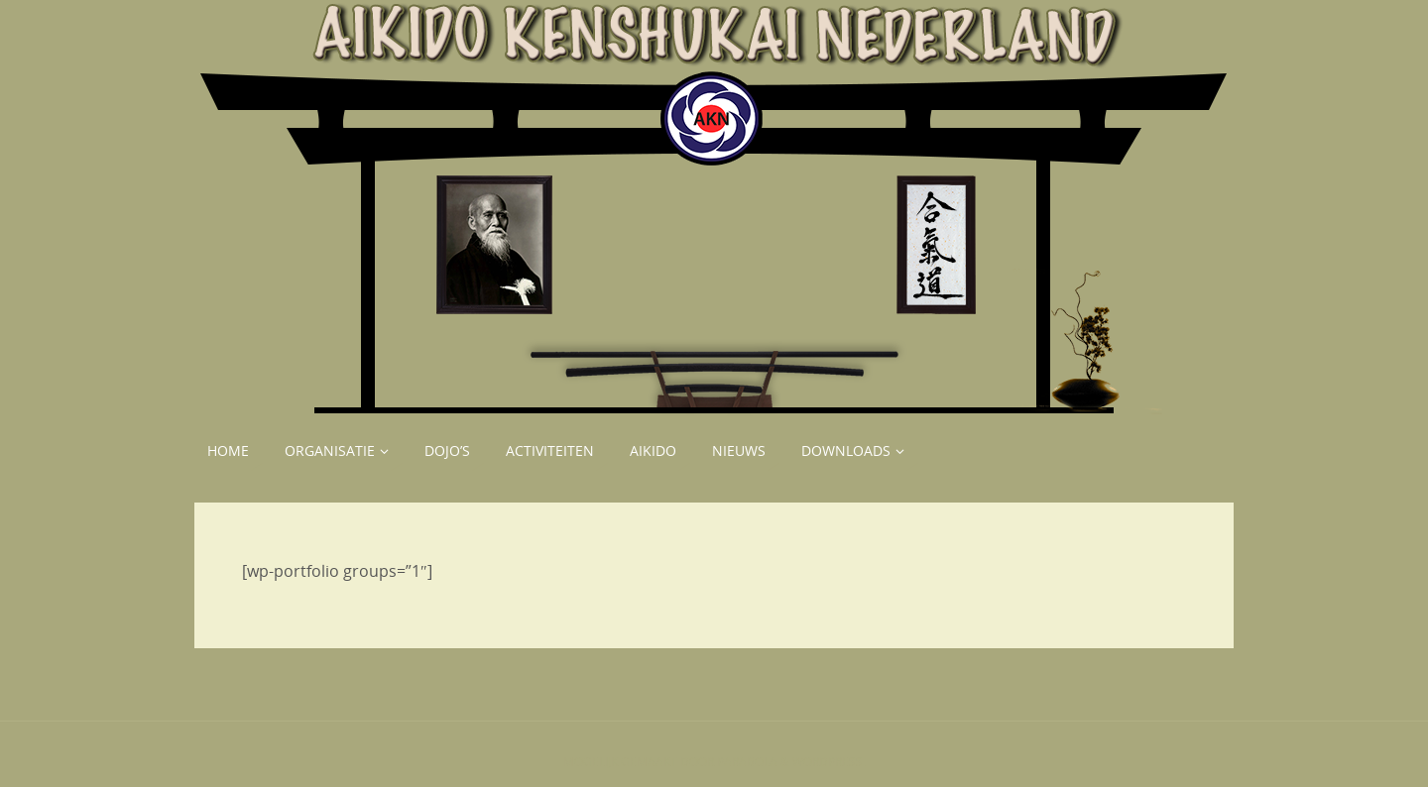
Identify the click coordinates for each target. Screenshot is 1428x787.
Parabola (747, 761)
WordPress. (829, 761)
